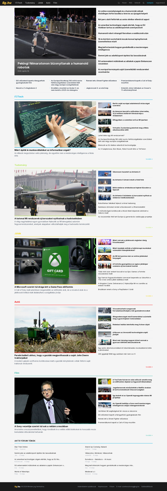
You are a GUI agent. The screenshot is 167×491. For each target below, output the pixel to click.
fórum (124, 3)
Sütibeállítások (147, 487)
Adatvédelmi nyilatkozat (87, 487)
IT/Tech (18, 3)
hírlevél (137, 3)
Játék (40, 3)
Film (55, 3)
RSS (130, 3)
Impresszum (102, 487)
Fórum (112, 487)
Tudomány (30, 3)
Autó (48, 3)
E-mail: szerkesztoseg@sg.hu (127, 487)
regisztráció (160, 3)
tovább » (149, 159)
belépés (150, 3)
